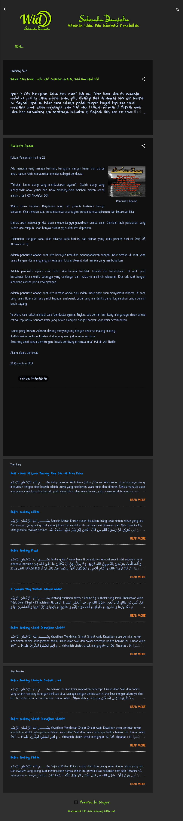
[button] (143, 79)
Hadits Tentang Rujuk (24, 550)
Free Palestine (107, 47)
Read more (137, 500)
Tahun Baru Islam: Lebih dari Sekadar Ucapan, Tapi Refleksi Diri (55, 79)
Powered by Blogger (91, 802)
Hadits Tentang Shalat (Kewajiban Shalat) (38, 628)
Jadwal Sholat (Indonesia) (72, 47)
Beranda (20, 47)
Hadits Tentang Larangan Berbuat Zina (36, 680)
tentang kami (133, 47)
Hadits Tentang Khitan (25, 512)
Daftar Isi (40, 47)
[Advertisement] (168, 116)
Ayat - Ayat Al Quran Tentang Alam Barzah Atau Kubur (47, 473)
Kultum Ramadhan (33, 378)
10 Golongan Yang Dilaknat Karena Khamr (36, 589)
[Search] (177, 10)
